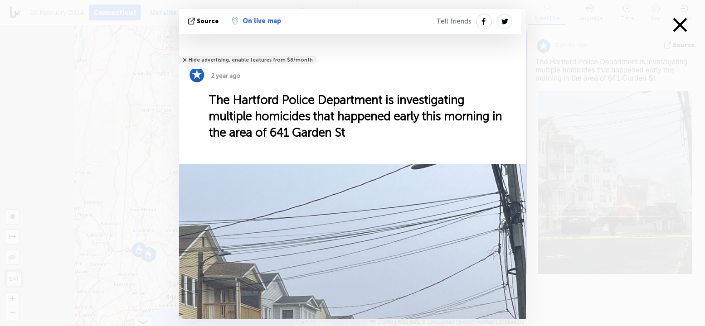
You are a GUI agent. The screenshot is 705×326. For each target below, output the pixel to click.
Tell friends (454, 21)
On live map (256, 21)
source (204, 21)
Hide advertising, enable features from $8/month (251, 60)
